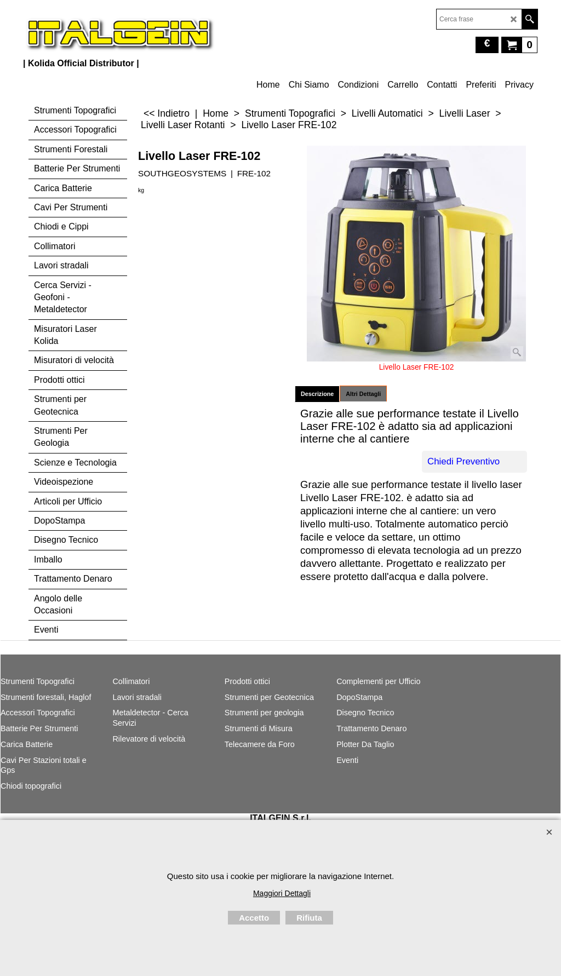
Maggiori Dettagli (282, 893)
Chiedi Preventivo (463, 461)
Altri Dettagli (363, 394)
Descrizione (317, 394)
